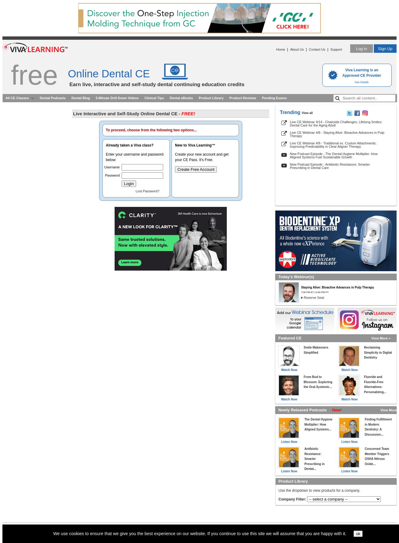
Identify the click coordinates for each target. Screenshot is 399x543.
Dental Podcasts (53, 98)
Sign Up (385, 48)
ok (358, 533)
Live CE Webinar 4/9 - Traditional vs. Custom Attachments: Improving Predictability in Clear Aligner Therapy (333, 144)
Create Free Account (195, 169)
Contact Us (317, 49)
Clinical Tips (154, 98)
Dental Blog (81, 98)
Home (280, 49)
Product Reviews (242, 98)
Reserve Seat (314, 297)
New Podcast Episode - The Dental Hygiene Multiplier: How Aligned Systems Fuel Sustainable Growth (334, 155)
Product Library (211, 98)
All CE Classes (17, 98)
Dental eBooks (181, 98)
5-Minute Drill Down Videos (117, 98)
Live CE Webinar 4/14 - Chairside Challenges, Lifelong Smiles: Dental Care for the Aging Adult (336, 123)
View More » (381, 338)
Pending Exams (274, 98)
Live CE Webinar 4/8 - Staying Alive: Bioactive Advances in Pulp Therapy (337, 134)
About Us (297, 49)
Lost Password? (147, 191)
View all (307, 113)
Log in (361, 48)
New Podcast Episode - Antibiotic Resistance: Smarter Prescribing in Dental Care (330, 166)
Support (336, 49)
